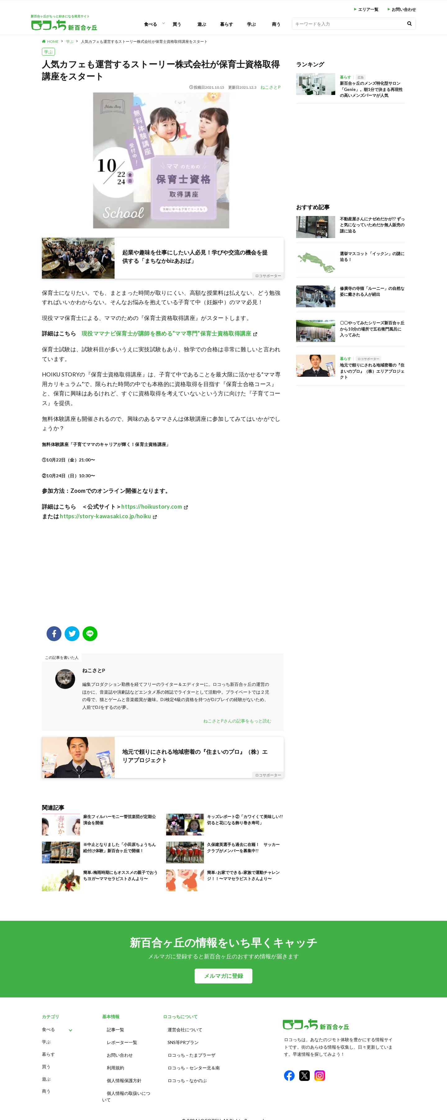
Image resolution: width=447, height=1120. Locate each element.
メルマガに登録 (223, 976)
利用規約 (115, 1063)
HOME (53, 41)
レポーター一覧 (122, 1040)
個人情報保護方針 (124, 1074)
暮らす (226, 24)
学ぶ (251, 24)
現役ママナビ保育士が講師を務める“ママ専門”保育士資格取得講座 (166, 333)
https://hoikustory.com (151, 506)
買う (177, 24)
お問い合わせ (404, 9)
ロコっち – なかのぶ (187, 1074)
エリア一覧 (368, 9)
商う (276, 24)
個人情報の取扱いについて (126, 1089)
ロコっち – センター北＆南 (194, 1063)
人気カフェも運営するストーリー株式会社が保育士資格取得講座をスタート (144, 41)
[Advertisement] (163, 576)
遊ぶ (201, 24)
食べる (150, 24)
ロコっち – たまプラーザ (191, 1052)
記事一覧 (115, 1029)
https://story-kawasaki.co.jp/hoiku (105, 516)
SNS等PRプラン (183, 1040)
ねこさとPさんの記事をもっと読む (237, 720)
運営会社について (185, 1029)
